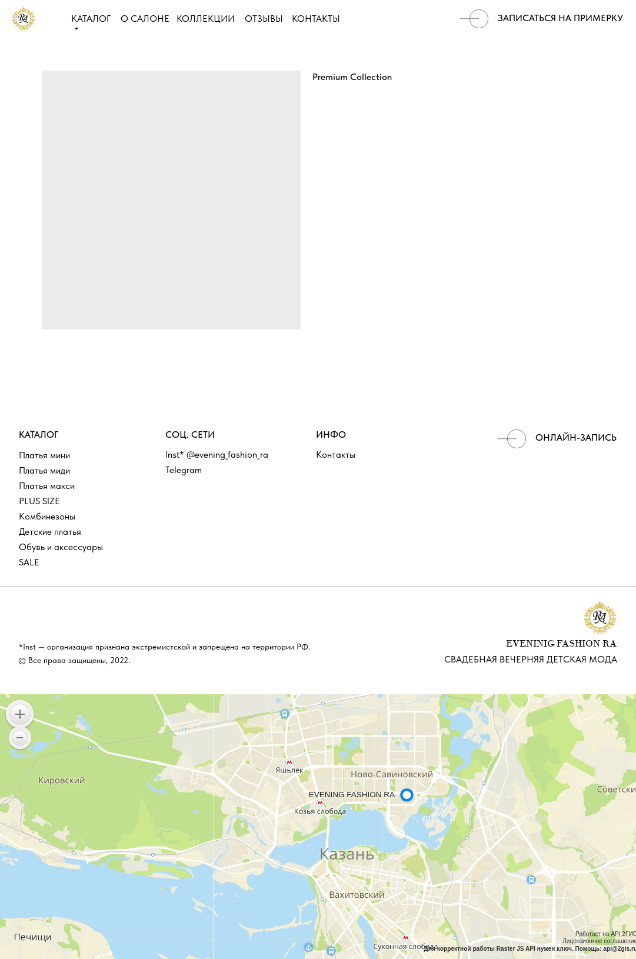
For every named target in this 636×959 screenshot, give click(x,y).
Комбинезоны (47, 516)
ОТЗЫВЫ (264, 18)
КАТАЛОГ (91, 18)
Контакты (335, 454)
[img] (474, 18)
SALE (29, 562)
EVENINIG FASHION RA (561, 644)
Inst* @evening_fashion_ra (216, 454)
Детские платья (50, 531)
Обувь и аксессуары (61, 546)
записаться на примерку (560, 18)
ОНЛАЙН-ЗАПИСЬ (576, 437)
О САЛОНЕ (145, 18)
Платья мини (44, 455)
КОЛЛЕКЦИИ (206, 18)
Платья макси (47, 485)
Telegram (183, 469)
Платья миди (44, 470)
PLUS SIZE (39, 501)
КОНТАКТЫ (316, 18)
